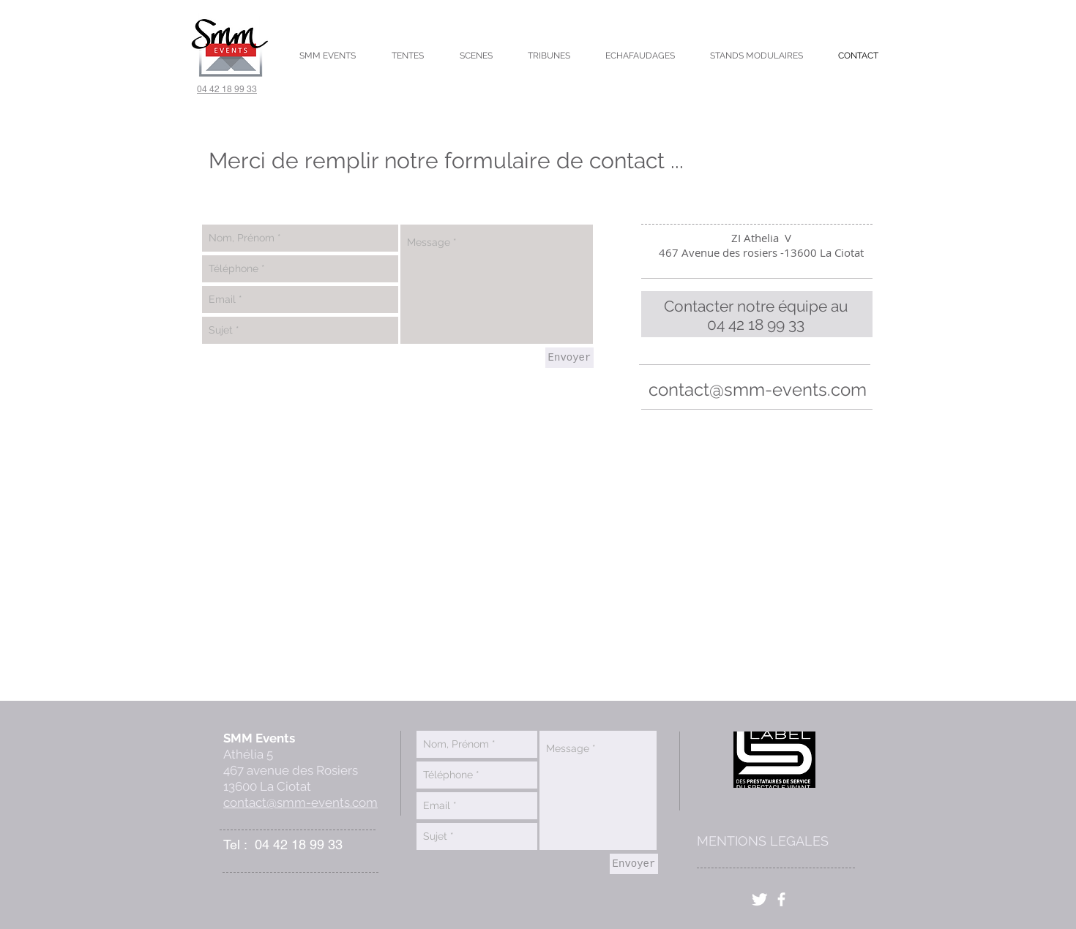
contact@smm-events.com (758, 389)
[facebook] (781, 899)
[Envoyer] (569, 357)
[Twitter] (759, 899)
